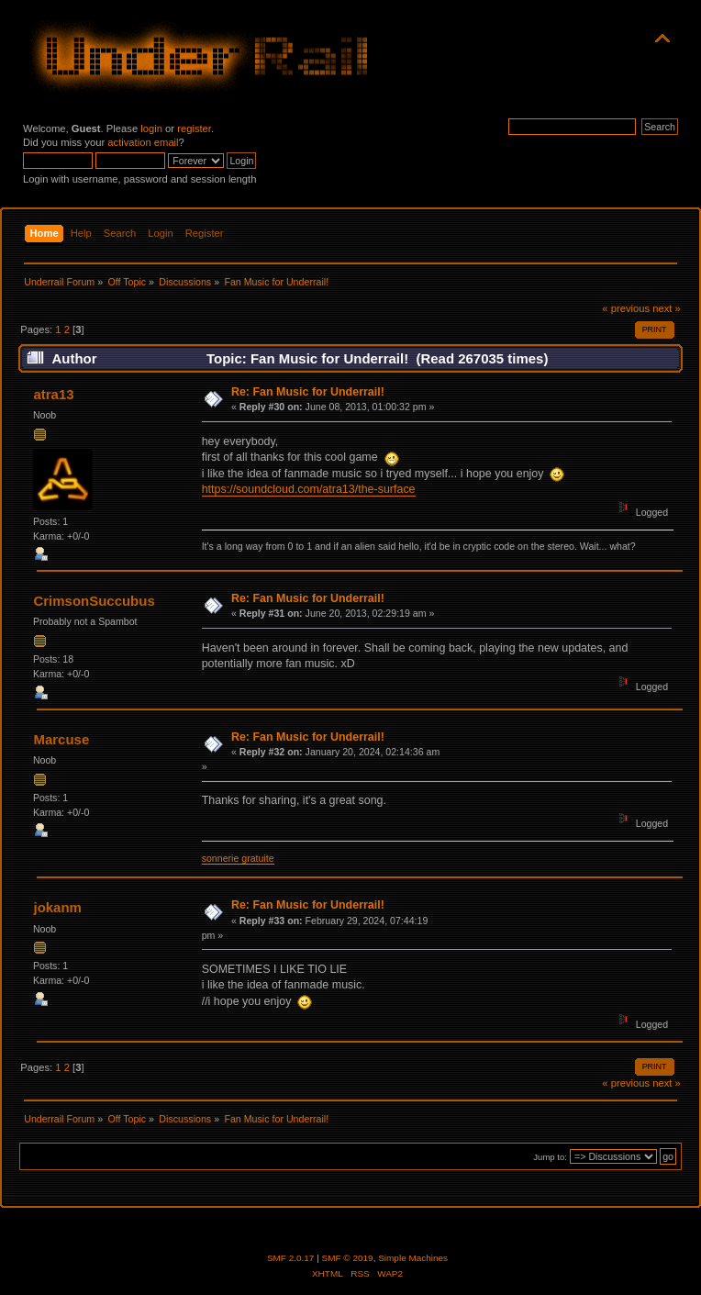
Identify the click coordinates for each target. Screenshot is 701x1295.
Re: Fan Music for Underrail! (307, 391)
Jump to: (550, 1157)
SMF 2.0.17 (291, 1258)
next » (666, 308)
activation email (142, 142)
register (194, 128)
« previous (626, 308)
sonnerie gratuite (238, 858)
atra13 (53, 394)
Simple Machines (413, 1258)
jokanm (57, 907)
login (151, 128)
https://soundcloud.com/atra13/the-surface (309, 489)
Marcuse (61, 739)
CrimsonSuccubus (93, 600)
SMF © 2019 (347, 1258)
